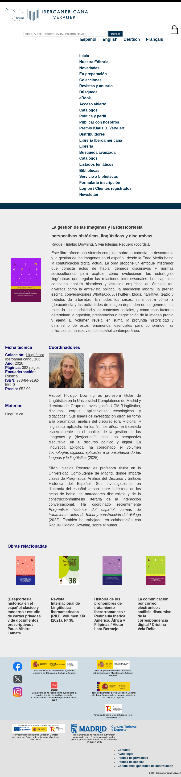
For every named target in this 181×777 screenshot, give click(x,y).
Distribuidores (92, 134)
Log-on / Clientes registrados (105, 188)
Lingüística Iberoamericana (24, 357)
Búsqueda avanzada (97, 152)
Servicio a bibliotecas (98, 176)
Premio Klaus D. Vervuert (101, 128)
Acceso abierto (93, 104)
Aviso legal (125, 754)
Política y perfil (92, 116)
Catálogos (88, 110)
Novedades (89, 68)
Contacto (124, 750)
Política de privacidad (133, 758)
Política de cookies (131, 762)
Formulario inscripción (99, 183)
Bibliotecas (89, 171)
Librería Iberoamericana (100, 140)
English (111, 39)
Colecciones (90, 80)
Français (154, 39)
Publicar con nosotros (99, 122)
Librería (86, 146)
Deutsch (132, 39)
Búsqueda (88, 92)
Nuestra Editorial (94, 62)
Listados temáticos (96, 164)
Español (89, 39)
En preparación (93, 74)
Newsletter (89, 195)
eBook (85, 98)
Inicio (84, 56)
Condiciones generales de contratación (145, 766)
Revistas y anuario (96, 86)
